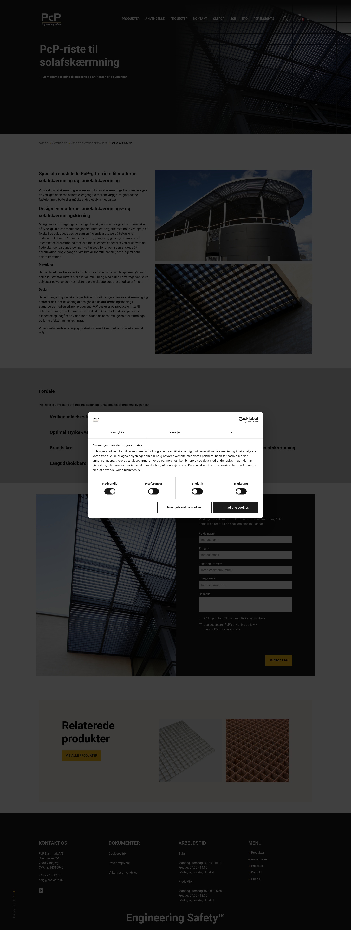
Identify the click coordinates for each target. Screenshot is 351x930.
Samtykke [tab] (117, 432)
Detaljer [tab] (175, 432)
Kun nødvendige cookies (184, 507)
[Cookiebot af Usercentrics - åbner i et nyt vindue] (241, 420)
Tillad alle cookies (236, 508)
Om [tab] (233, 432)
